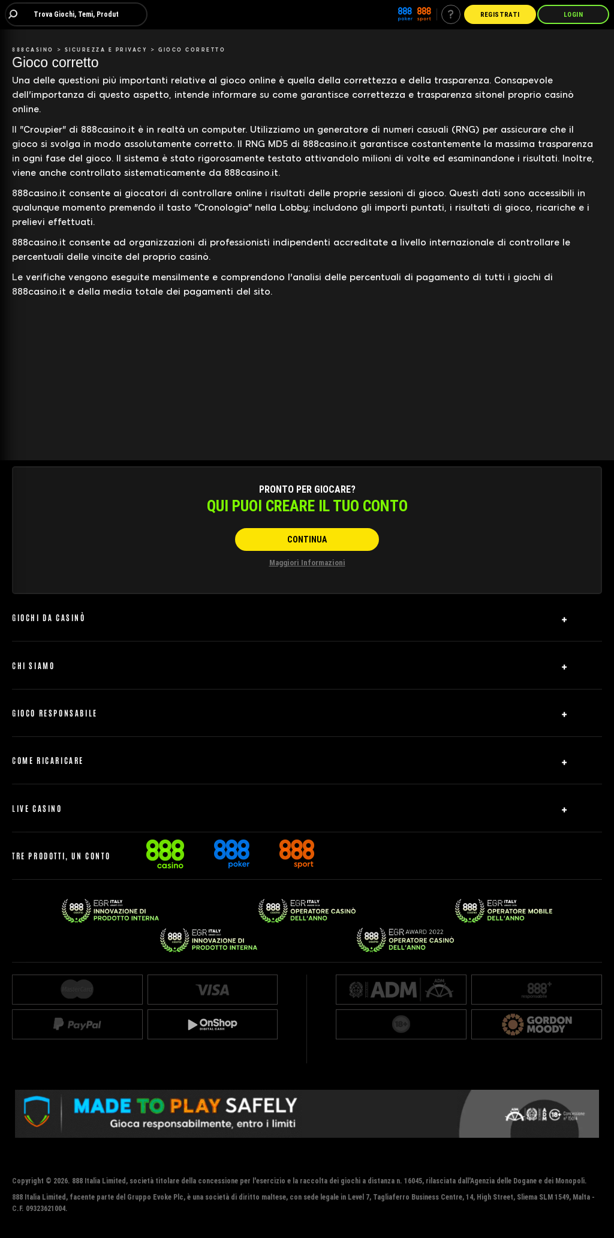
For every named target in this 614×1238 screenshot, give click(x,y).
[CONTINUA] (307, 539)
